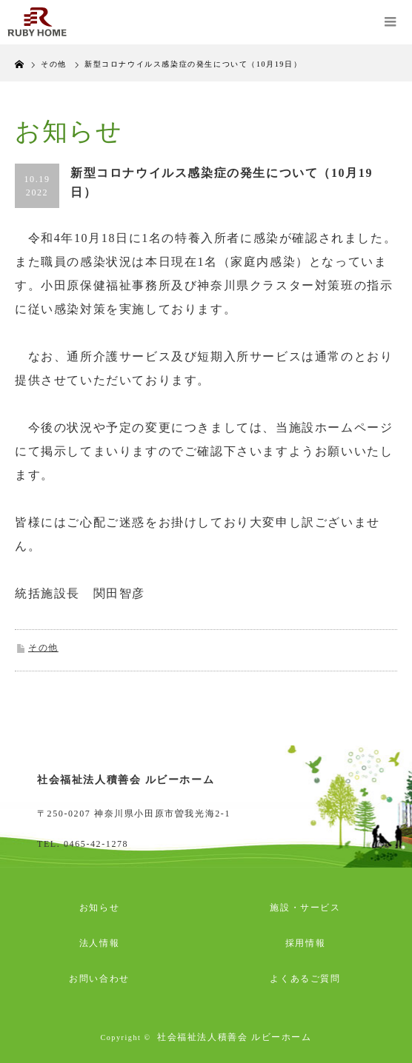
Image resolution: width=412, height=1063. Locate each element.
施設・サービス (305, 907)
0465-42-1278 (96, 844)
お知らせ (99, 907)
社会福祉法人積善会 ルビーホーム (234, 1037)
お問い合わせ (99, 978)
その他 (43, 648)
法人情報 (99, 943)
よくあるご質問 (305, 978)
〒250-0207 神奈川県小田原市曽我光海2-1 (133, 813)
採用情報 (305, 943)
